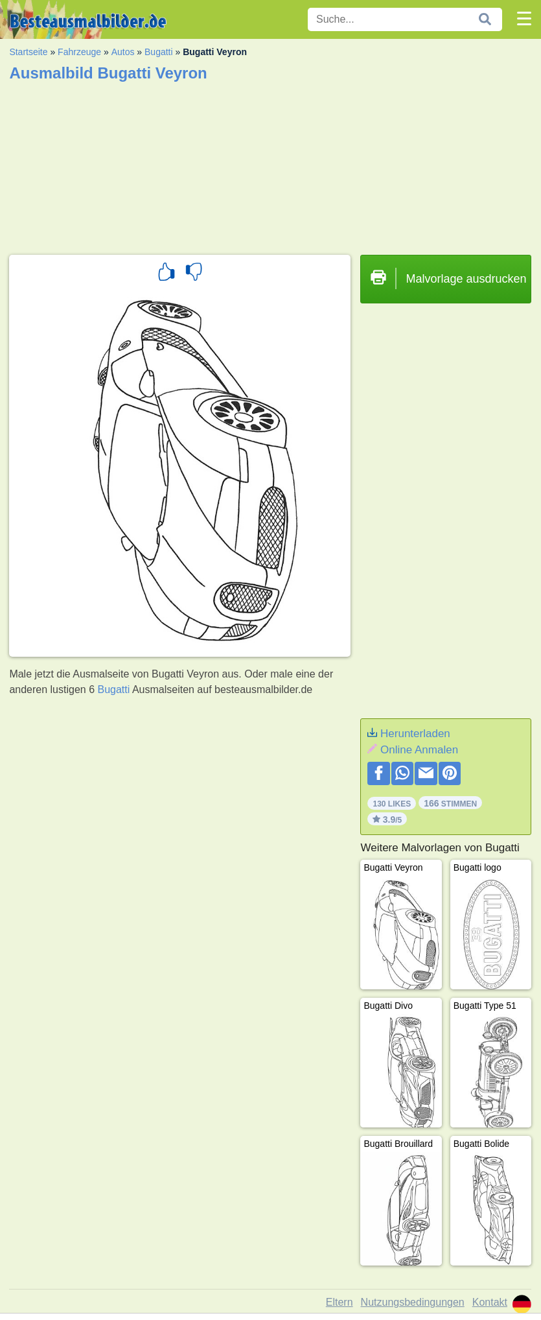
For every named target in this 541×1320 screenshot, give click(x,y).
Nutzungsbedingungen (413, 1302)
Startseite (28, 52)
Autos (123, 52)
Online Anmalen (419, 750)
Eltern (339, 1302)
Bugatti (158, 52)
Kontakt (489, 1302)
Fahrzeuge (79, 52)
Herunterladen (415, 733)
